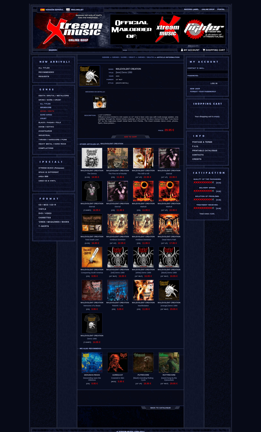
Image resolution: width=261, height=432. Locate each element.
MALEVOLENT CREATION (92, 171)
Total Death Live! (92, 240)
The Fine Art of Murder (117, 174)
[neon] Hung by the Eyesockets (169, 379)
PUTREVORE (143, 375)
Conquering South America (92, 273)
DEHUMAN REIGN (92, 375)
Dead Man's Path (169, 240)
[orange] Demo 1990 (169, 306)
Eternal (169, 174)
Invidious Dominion (117, 240)
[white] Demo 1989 (143, 273)
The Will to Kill (143, 174)
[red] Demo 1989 (117, 273)
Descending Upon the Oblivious (92, 379)
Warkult (143, 207)
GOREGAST (117, 375)
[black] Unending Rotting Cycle (143, 379)
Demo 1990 (92, 339)
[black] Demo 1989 (169, 273)
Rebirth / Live (117, 306)
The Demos (92, 174)
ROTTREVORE (169, 375)
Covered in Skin (117, 378)
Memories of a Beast (92, 306)
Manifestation (143, 306)
